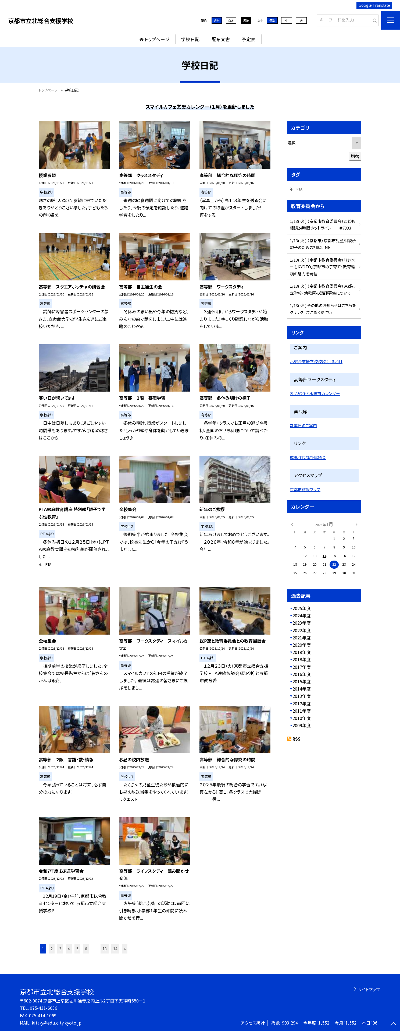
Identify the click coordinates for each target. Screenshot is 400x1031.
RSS (296, 739)
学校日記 (190, 39)
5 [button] (77, 948)
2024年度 (301, 615)
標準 (272, 20)
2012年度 (301, 703)
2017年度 (301, 667)
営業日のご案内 (303, 425)
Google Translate (374, 5)
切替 (355, 156)
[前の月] (292, 524)
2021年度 (301, 637)
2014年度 (301, 688)
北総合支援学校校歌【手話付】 (316, 361)
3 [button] (60, 948)
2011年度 (301, 711)
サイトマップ (369, 989)
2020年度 (301, 645)
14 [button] (115, 948)
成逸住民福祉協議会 (308, 457)
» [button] (125, 948)
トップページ (157, 39)
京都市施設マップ (305, 489)
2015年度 (301, 681)
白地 (231, 20)
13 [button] (104, 948)
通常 (217, 20)
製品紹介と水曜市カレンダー (315, 393)
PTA (48, 564)
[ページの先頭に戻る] (393, 1024)
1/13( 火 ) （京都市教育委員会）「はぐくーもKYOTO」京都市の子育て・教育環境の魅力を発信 (323, 266)
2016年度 (301, 674)
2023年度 (301, 623)
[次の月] (356, 524)
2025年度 (301, 608)
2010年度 (301, 718)
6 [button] (86, 948)
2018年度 (301, 659)
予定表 (248, 39)
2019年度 (301, 652)
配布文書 (221, 39)
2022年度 (301, 630)
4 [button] (69, 948)
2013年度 (301, 696)
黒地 (246, 20)
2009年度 (301, 725)
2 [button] (52, 948)
